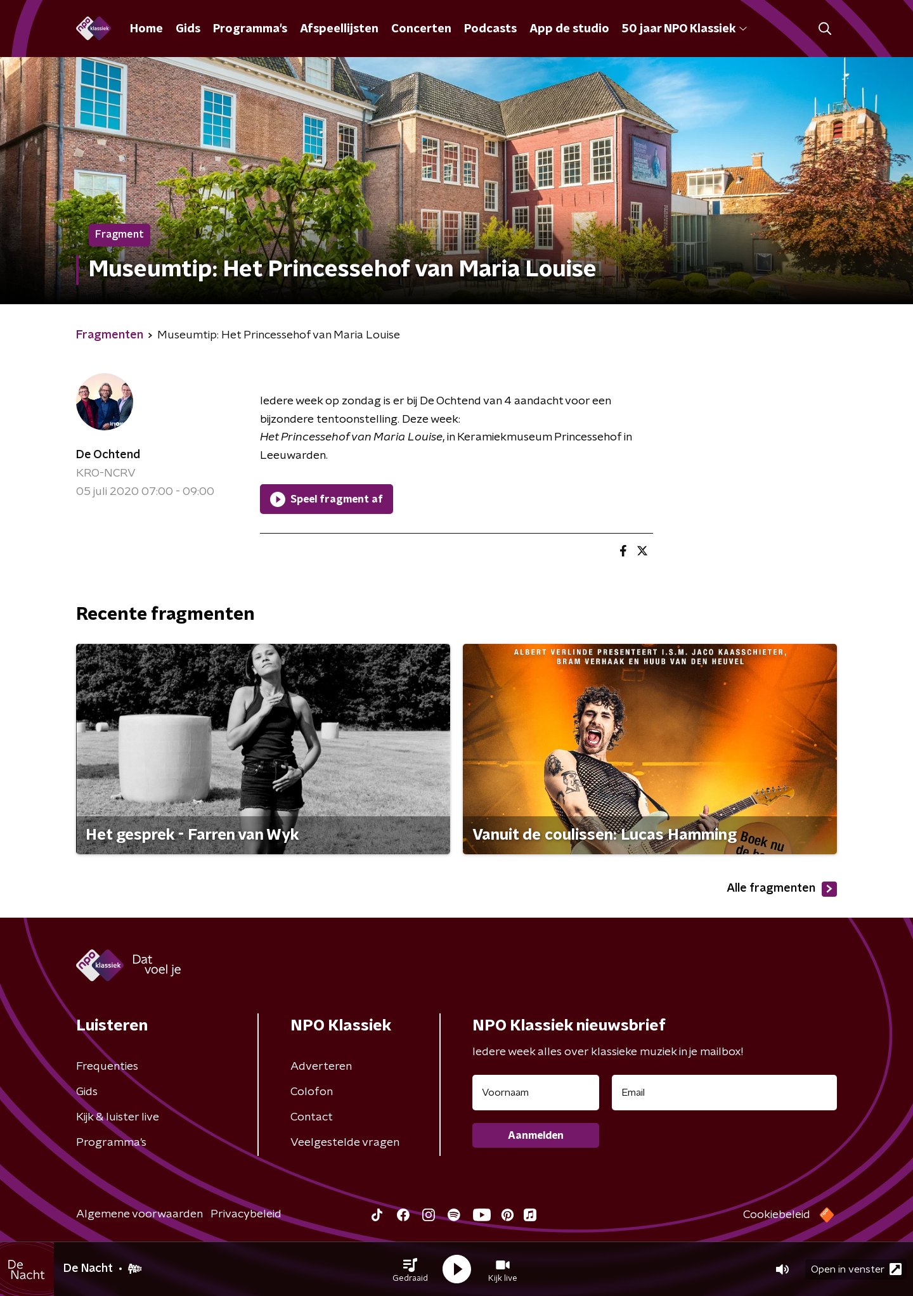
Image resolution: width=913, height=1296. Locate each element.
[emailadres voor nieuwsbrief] (724, 1092)
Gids (188, 29)
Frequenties (107, 1066)
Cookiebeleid (776, 1215)
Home (146, 29)
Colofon (311, 1092)
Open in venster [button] (856, 1269)
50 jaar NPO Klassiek (684, 29)
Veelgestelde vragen (344, 1142)
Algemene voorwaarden (139, 1214)
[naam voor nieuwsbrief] (535, 1092)
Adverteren (321, 1066)
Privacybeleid (246, 1214)
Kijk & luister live (117, 1117)
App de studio (569, 29)
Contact (311, 1117)
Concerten (421, 29)
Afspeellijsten (339, 29)
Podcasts (490, 29)
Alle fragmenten (782, 889)
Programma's (250, 29)
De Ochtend (108, 455)
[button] (410, 1269)
